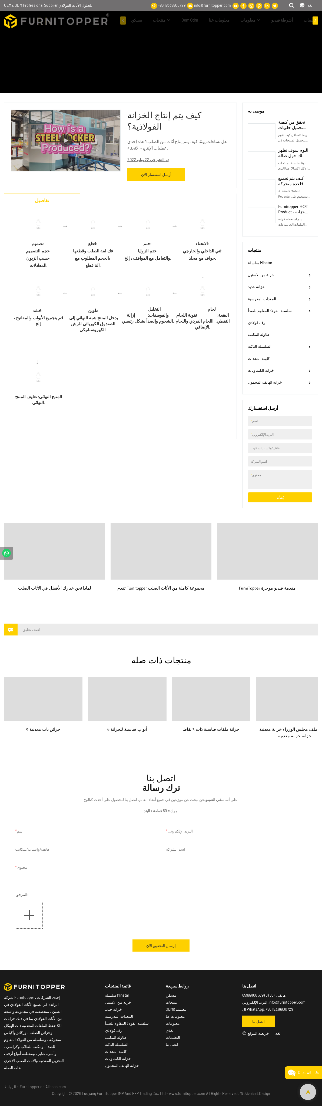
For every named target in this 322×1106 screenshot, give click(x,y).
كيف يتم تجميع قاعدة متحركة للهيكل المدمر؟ (291, 184)
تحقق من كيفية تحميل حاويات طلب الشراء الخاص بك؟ (291, 130)
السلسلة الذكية (259, 346)
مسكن (136, 20)
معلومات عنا (219, 20)
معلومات (247, 20)
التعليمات (312, 20)
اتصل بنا (172, 1044)
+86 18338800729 (171, 5)
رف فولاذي (256, 322)
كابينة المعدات (259, 358)
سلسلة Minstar (260, 263)
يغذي (170, 1030)
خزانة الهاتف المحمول (265, 382)
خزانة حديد (256, 286)
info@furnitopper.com (212, 5)
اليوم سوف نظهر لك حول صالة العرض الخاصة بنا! (294, 156)
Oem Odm (189, 20)
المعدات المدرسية (262, 298)
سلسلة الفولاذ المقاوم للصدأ (270, 310)
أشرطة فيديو (282, 20)
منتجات (159, 20)
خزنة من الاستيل (261, 274)
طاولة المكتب (258, 334)
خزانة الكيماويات (261, 370)
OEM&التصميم (177, 1009)
